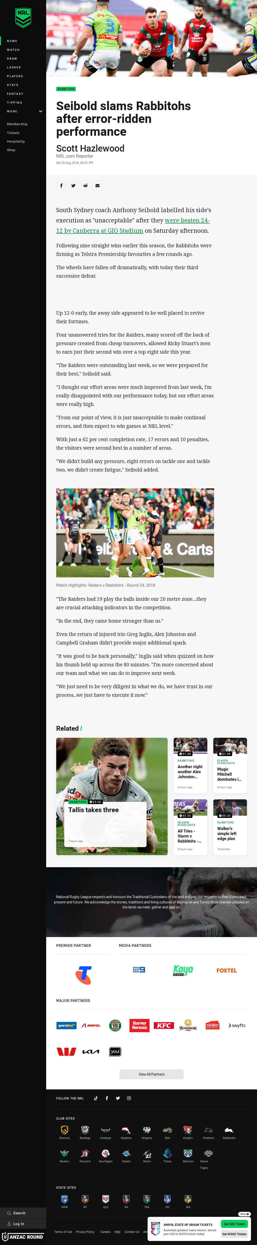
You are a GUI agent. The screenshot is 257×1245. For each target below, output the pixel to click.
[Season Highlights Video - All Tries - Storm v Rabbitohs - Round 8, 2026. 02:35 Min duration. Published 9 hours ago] (190, 827)
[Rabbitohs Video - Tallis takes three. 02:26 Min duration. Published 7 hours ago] (112, 796)
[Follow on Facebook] (107, 1098)
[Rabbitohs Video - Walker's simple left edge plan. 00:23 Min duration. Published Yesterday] (230, 827)
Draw (12, 58)
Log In (15, 1223)
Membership (17, 124)
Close (244, 1214)
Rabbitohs (66, 89)
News (12, 41)
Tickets (13, 132)
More (24, 111)
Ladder (14, 67)
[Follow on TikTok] (96, 1098)
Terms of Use (63, 1232)
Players (15, 76)
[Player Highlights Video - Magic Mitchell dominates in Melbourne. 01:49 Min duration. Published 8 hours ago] (230, 765)
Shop (11, 150)
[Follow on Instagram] (129, 1098)
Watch (13, 50)
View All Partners (152, 1074)
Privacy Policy (85, 1232)
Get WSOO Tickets (234, 1234)
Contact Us (131, 1232)
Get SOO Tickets (234, 1224)
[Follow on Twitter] (118, 1098)
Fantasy (15, 94)
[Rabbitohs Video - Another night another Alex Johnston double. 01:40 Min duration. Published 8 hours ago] (190, 765)
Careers (105, 1232)
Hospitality (16, 141)
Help (117, 1232)
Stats (13, 85)
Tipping (15, 102)
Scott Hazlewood (90, 148)
